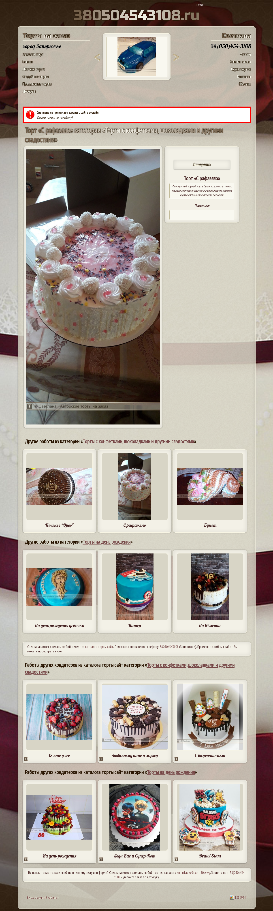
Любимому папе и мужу (135, 755)
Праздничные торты (37, 83)
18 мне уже (59, 755)
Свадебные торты (36, 76)
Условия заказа (240, 61)
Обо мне (245, 83)
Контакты (244, 76)
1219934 (237, 897)
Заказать (202, 164)
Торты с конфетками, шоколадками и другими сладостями (138, 441)
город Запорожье (42, 46)
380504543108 (169, 646)
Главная (28, 61)
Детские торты (34, 69)
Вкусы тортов (241, 69)
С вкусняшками (210, 755)
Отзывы (245, 54)
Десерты (29, 91)
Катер (134, 625)
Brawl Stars (210, 856)
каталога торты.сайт (99, 646)
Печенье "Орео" (59, 525)
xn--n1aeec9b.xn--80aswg (193, 872)
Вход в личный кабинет (43, 897)
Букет (210, 525)
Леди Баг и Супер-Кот (134, 856)
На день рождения (59, 856)
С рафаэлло (134, 525)
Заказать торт (33, 54)
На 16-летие (209, 625)
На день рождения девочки (59, 625)
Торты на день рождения (106, 541)
